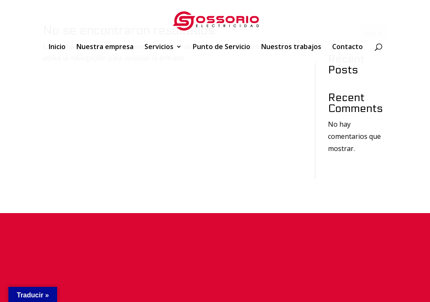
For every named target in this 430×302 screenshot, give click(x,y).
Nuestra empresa (105, 47)
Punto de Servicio (221, 47)
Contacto (347, 47)
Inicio (57, 47)
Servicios (158, 47)
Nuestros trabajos (291, 47)
